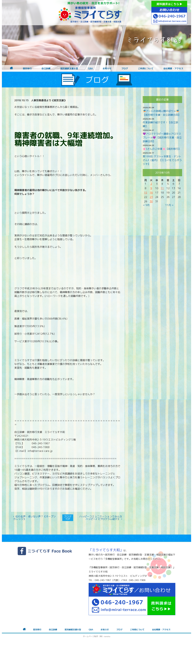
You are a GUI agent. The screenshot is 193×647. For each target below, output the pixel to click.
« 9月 (146, 205)
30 (151, 201)
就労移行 (27, 68)
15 (145, 192)
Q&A (90, 68)
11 (162, 188)
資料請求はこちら (169, 4)
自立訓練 (46, 68)
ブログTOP (67, 518)
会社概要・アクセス (173, 68)
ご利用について (145, 68)
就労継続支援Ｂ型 (69, 68)
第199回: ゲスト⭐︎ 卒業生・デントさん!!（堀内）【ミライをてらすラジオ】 (162, 160)
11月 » (169, 205)
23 (151, 197)
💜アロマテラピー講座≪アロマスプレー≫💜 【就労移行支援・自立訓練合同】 (162, 137)
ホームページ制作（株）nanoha (96, 636)
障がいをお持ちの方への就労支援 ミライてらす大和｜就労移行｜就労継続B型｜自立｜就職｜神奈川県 (90, 13)
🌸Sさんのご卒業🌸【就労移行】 (162, 149)
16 (151, 192)
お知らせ (107, 68)
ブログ (124, 68)
